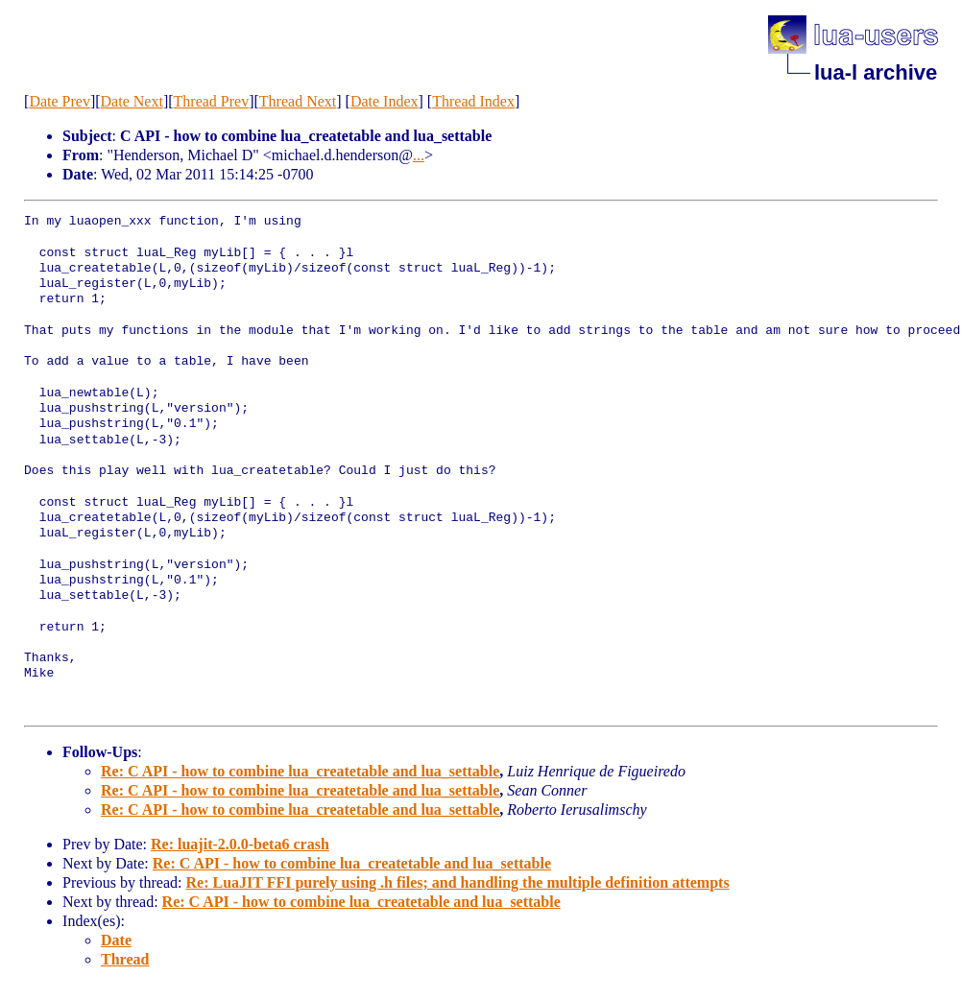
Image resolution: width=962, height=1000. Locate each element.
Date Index (384, 101)
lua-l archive (875, 72)
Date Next (132, 101)
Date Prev (59, 101)
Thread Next (297, 101)
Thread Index (473, 101)
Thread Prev (212, 101)
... (418, 155)
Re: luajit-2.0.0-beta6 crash (240, 844)
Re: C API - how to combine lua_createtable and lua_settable (300, 771)
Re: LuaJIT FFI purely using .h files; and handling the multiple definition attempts (457, 882)
